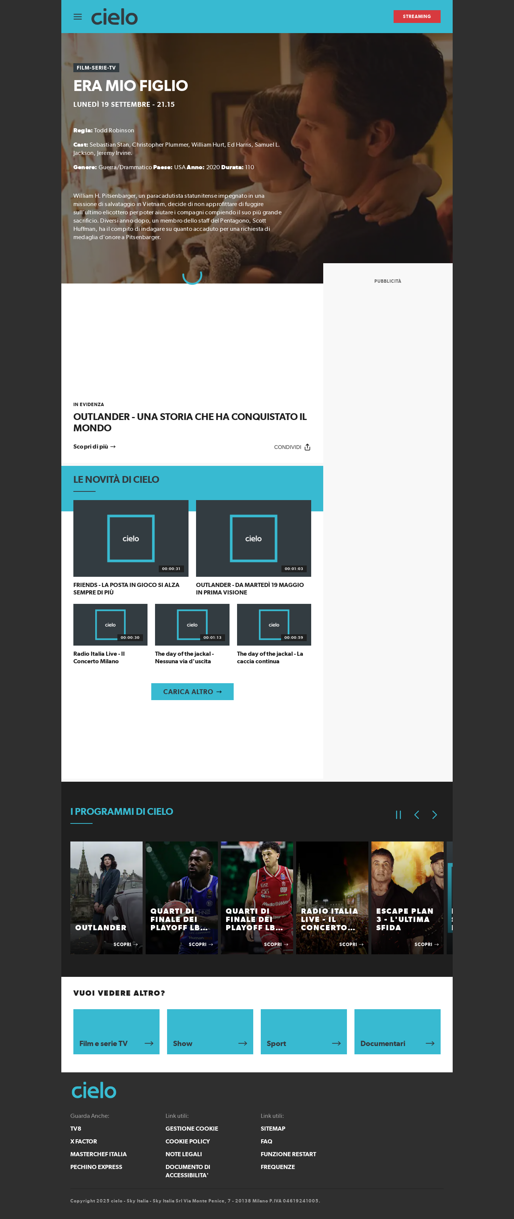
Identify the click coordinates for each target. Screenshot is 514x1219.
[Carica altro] (192, 691)
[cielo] (118, 16)
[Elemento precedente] (417, 815)
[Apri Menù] (82, 16)
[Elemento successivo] (435, 815)
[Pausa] (398, 815)
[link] (192, 418)
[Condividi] (292, 446)
